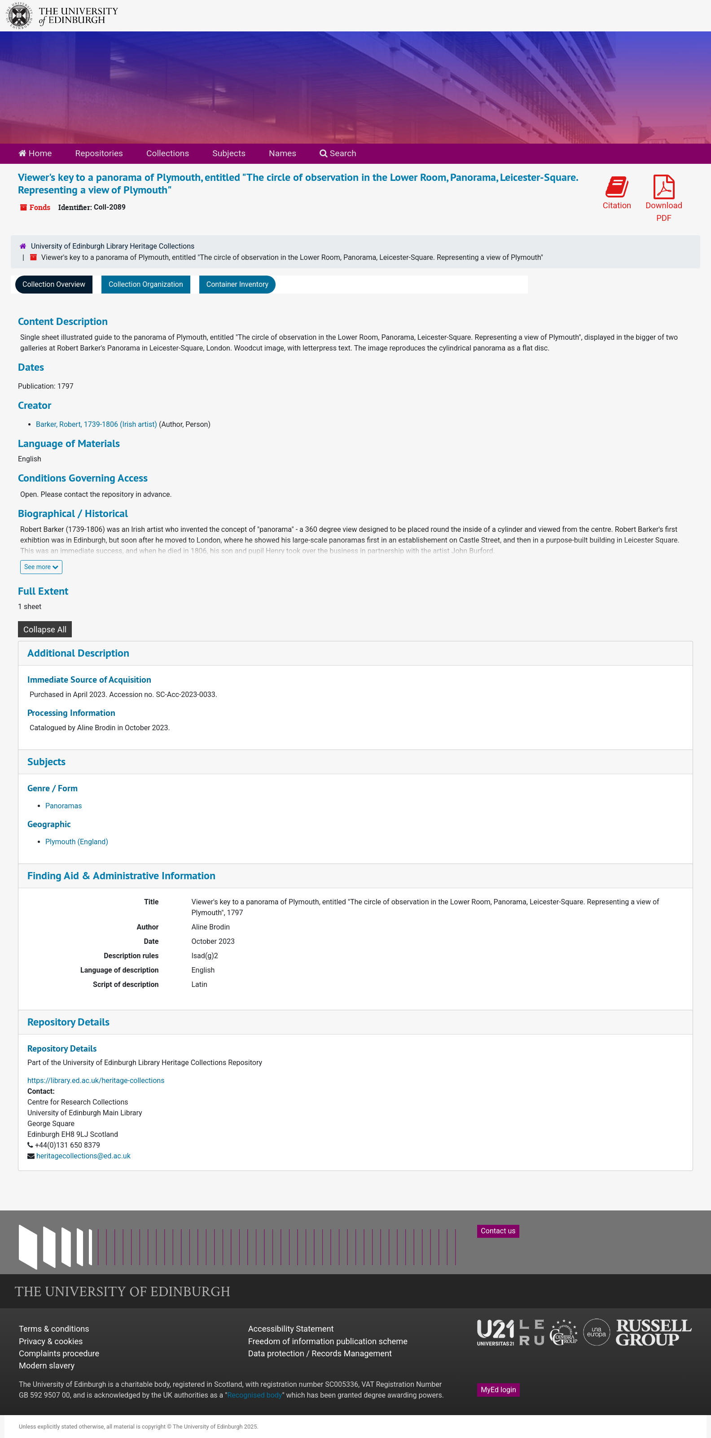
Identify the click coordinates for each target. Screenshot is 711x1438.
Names (282, 153)
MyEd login (498, 1389)
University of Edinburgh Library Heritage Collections (112, 246)
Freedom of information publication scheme (328, 1341)
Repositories (99, 153)
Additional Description (78, 653)
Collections (167, 153)
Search (338, 153)
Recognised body (254, 1395)
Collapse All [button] (44, 629)
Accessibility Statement (291, 1328)
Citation (617, 192)
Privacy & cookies (51, 1341)
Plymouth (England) (76, 841)
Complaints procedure (59, 1353)
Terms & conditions (54, 1328)
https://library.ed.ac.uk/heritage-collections (95, 1080)
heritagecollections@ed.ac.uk (83, 1156)
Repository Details (68, 1022)
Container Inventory (237, 284)
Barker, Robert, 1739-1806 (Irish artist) (96, 424)
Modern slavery (47, 1365)
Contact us (498, 1231)
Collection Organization (146, 284)
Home (35, 153)
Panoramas (63, 806)
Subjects (229, 153)
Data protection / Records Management (320, 1353)
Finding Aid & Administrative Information (121, 875)
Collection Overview (53, 284)
